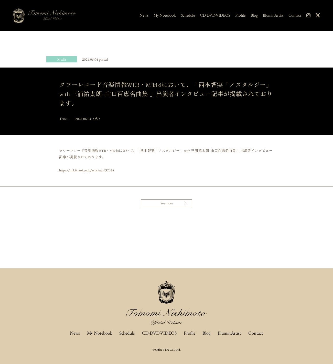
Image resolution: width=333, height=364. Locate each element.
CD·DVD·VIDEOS (215, 15)
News (143, 15)
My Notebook (165, 15)
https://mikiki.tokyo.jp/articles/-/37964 (86, 170)
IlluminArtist (273, 15)
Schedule (188, 15)
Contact (294, 15)
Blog (254, 15)
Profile (240, 15)
